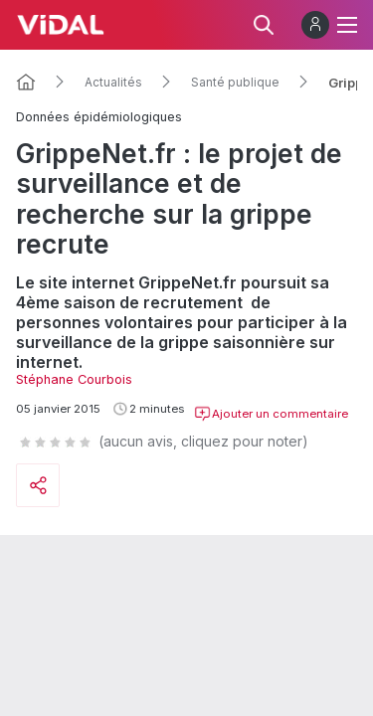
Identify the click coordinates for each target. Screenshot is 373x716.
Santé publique (235, 83)
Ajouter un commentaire (271, 414)
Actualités (113, 83)
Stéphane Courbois (74, 379)
